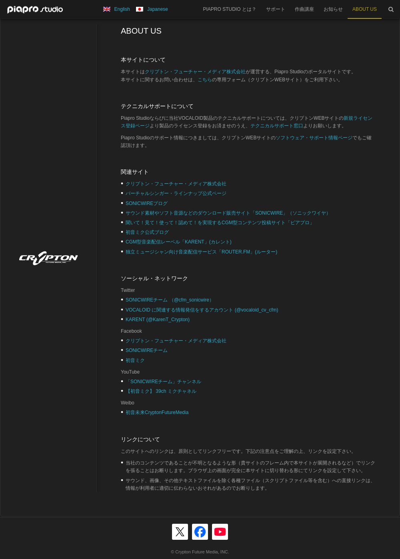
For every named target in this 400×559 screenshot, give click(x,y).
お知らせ (333, 9)
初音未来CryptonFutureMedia (157, 412)
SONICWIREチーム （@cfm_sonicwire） (170, 300)
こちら (205, 79)
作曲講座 (304, 9)
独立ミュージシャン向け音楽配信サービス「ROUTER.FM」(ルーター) (201, 252)
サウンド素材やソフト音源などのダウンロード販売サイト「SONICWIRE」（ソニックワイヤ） (228, 213)
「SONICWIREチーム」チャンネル (163, 381)
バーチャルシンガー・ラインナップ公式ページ (176, 193)
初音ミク (135, 360)
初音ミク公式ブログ (147, 232)
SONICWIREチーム (147, 350)
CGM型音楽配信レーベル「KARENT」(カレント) (179, 242)
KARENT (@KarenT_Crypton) (158, 319)
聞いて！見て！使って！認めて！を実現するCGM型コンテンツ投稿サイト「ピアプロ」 (220, 222)
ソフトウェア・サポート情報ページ (314, 138)
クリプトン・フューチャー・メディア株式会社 (195, 71)
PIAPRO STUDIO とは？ (229, 9)
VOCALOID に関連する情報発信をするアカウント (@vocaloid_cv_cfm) (202, 310)
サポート (275, 9)
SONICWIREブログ (147, 203)
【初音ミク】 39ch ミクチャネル (161, 391)
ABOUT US (364, 9)
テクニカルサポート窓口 (276, 126)
